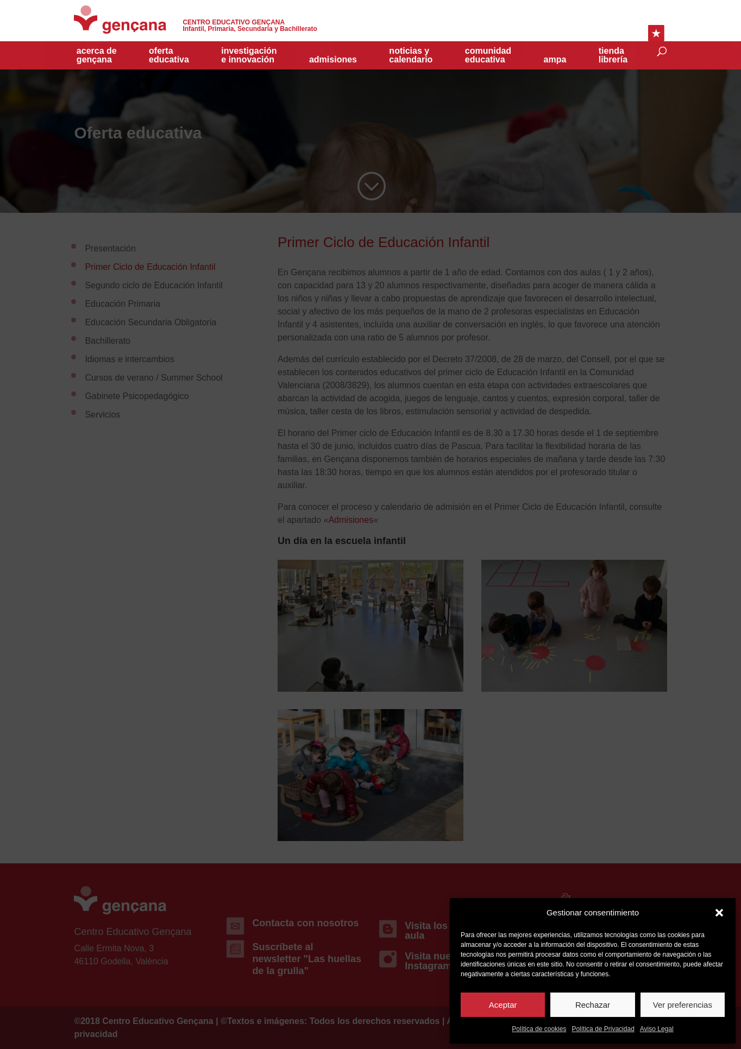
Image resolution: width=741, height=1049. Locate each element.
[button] (719, 912)
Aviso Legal (657, 1029)
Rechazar (592, 1004)
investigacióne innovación (249, 55)
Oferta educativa (169, 55)
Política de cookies (539, 1029)
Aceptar (503, 1004)
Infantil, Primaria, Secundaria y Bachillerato (250, 26)
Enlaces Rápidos (656, 33)
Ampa (555, 59)
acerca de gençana (97, 55)
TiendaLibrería (613, 55)
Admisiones (333, 59)
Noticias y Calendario (410, 55)
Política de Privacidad (603, 1029)
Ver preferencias (682, 1004)
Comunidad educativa (488, 55)
